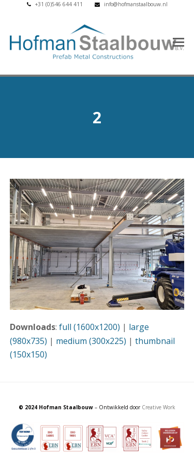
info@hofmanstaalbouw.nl (136, 4)
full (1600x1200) (89, 327)
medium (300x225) (91, 341)
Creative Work (158, 407)
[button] (178, 41)
